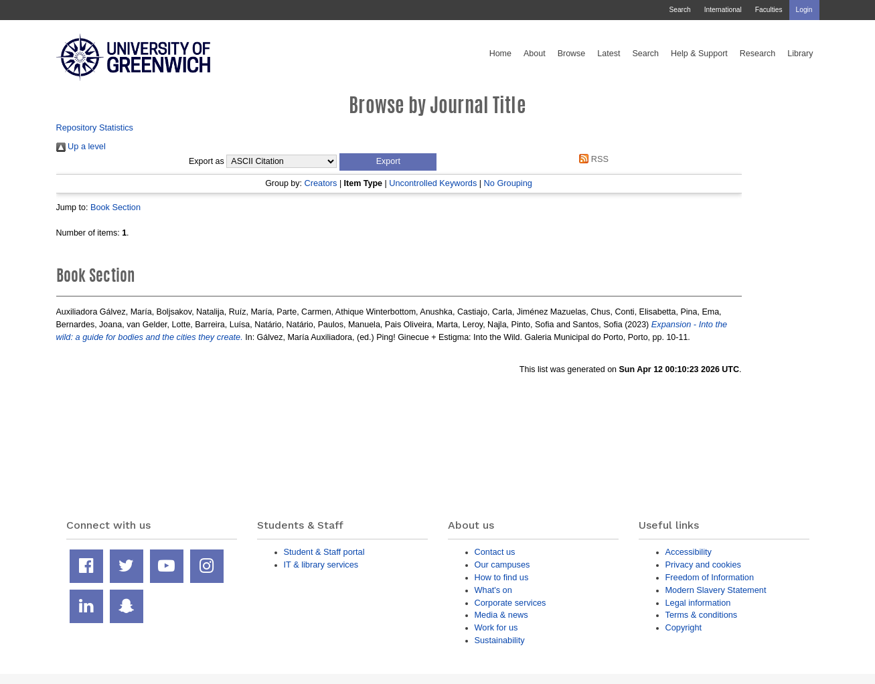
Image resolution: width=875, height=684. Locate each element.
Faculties (769, 9)
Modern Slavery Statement (716, 590)
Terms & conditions (701, 615)
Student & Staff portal (324, 552)
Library (800, 53)
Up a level (81, 146)
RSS (592, 159)
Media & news (501, 615)
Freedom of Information (709, 577)
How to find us (502, 577)
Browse (572, 53)
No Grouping (508, 183)
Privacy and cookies (703, 565)
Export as (206, 161)
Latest (608, 53)
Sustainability (500, 640)
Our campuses (502, 565)
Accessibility (688, 552)
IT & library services (321, 565)
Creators (321, 183)
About (535, 53)
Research (758, 53)
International (723, 9)
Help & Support (699, 53)
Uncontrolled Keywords (433, 183)
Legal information (698, 603)
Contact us (495, 552)
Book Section (115, 207)
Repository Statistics (95, 127)
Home (500, 53)
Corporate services (510, 603)
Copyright (683, 627)
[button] (387, 162)
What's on (493, 590)
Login (804, 9)
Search (679, 9)
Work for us (496, 627)
